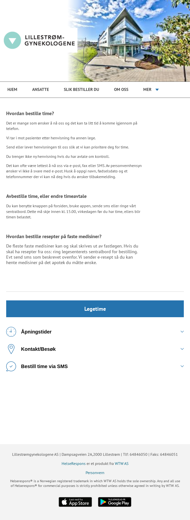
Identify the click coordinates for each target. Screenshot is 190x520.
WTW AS (122, 463)
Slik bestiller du (81, 89)
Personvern (95, 472)
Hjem (12, 89)
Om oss (121, 89)
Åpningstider (28, 332)
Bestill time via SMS (37, 366)
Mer (147, 89)
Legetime (95, 308)
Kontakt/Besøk (31, 349)
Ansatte (40, 89)
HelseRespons (74, 463)
